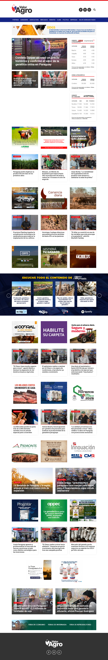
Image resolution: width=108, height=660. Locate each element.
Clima (59, 20)
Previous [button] (9, 295)
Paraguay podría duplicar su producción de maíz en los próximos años (23, 173)
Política (66, 20)
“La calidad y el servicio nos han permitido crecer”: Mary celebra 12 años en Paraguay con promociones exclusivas (82, 429)
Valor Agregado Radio (87, 20)
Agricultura (34, 20)
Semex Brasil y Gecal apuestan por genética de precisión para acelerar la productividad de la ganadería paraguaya (53, 429)
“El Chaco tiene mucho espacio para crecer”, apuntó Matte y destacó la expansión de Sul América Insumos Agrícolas (24, 369)
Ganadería (24, 20)
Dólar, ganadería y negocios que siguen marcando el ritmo (87, 299)
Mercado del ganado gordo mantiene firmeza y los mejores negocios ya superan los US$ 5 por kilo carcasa (83, 547)
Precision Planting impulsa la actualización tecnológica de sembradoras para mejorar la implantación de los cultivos (24, 235)
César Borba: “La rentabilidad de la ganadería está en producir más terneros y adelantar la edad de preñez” (82, 174)
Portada (16, 20)
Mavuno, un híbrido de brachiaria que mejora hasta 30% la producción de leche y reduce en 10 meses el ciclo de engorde (53, 175)
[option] (21, 295)
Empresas (73, 20)
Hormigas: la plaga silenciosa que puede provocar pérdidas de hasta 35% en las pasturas (53, 234)
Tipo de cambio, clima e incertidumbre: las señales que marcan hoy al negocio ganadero (65, 301)
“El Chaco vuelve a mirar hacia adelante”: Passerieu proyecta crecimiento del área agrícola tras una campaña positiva (53, 547)
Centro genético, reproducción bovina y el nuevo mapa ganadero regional (43, 300)
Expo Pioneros (75, 156)
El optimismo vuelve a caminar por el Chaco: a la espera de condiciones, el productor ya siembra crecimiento (53, 369)
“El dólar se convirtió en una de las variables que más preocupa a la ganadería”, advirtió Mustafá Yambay (83, 235)
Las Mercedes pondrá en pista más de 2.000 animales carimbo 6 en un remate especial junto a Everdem (24, 429)
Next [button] (99, 295)
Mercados (44, 20)
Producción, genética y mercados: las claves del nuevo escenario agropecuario (21, 300)
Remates (52, 20)
